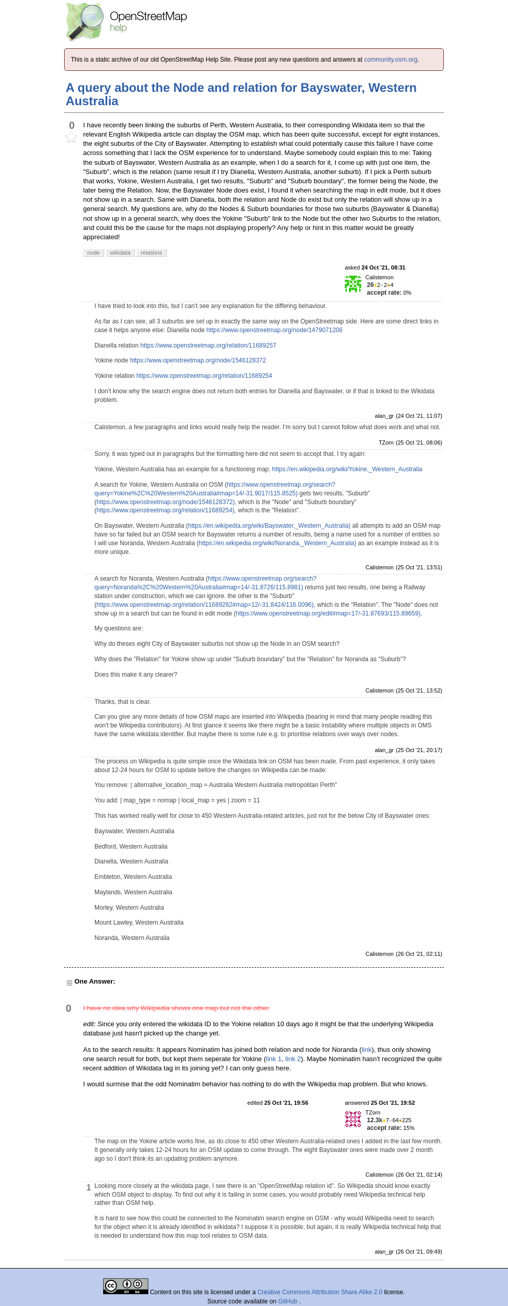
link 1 (273, 1059)
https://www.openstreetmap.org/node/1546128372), (166, 502)
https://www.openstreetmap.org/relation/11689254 (204, 375)
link (367, 1049)
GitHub (288, 1301)
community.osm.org (391, 59)
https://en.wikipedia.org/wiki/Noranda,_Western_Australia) (277, 543)
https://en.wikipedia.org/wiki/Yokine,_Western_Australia (347, 469)
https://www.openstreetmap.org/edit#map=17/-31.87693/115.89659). (329, 613)
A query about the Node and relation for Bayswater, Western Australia (241, 94)
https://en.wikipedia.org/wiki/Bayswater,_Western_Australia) (269, 525)
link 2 (293, 1059)
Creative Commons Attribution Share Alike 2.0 (320, 1292)
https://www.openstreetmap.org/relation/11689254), (166, 510)
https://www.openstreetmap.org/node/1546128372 (198, 360)
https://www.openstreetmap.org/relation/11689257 (208, 345)
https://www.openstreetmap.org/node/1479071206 (274, 330)
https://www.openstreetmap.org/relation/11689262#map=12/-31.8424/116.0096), (206, 604)
